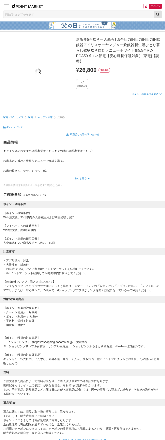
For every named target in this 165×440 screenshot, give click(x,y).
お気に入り (82, 86)
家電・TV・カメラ (13, 117)
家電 (30, 117)
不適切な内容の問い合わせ (84, 134)
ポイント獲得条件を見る (145, 94)
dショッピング (14, 127)
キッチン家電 (45, 117)
